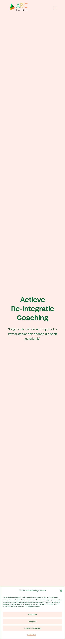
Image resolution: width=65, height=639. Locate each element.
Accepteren (32, 615)
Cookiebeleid (31, 635)
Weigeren (32, 621)
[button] (61, 590)
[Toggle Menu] (55, 8)
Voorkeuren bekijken (32, 628)
